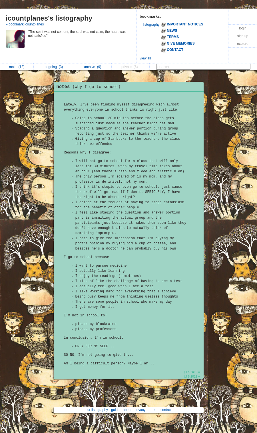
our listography (96, 410)
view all (145, 58)
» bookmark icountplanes (25, 24)
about (127, 410)
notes (90, 86)
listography (151, 25)
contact (166, 410)
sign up (242, 36)
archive (92, 67)
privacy (139, 410)
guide (115, 410)
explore (242, 44)
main (17, 67)
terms (153, 410)
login (242, 28)
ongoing (54, 67)
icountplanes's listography (49, 18)
